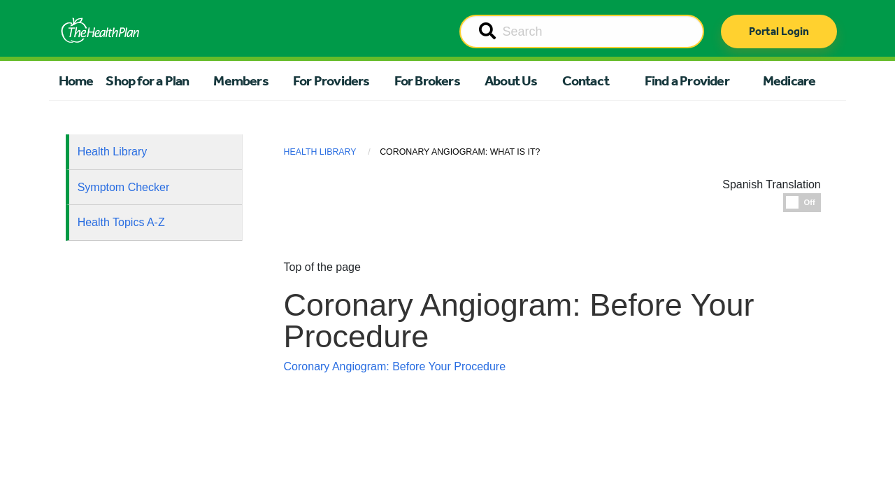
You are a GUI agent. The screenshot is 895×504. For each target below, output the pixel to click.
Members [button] (240, 80)
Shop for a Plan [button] (147, 80)
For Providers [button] (331, 80)
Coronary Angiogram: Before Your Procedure (395, 366)
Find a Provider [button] (687, 80)
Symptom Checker (124, 187)
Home (76, 80)
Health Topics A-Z (121, 222)
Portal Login (779, 31)
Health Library (113, 152)
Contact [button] (585, 80)
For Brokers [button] (427, 80)
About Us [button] (511, 80)
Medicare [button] (789, 80)
